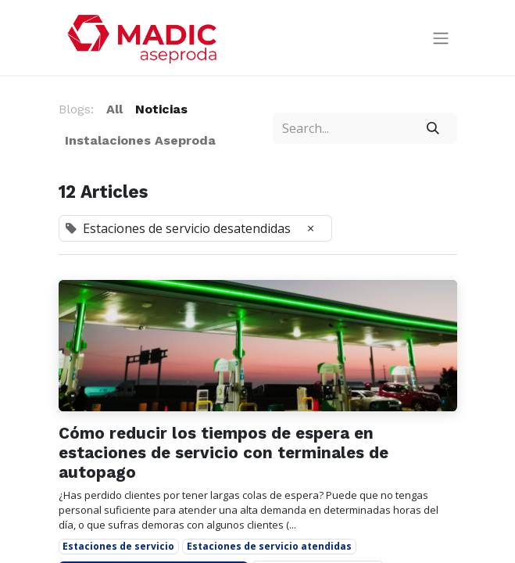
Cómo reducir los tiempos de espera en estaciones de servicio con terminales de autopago (223, 452)
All (114, 109)
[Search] (432, 128)
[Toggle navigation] (440, 38)
